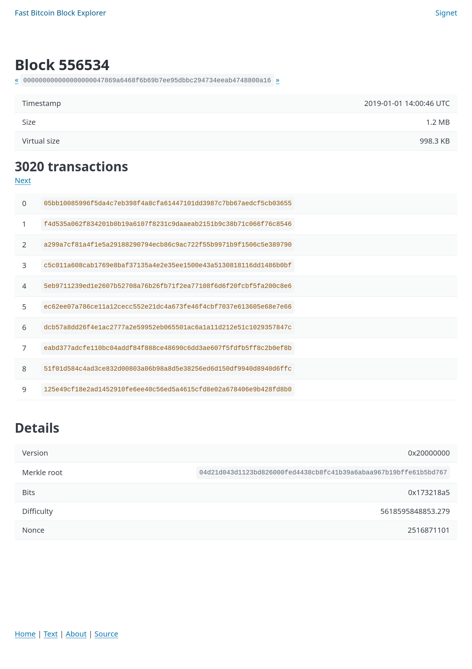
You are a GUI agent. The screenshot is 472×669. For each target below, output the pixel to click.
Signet (446, 13)
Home (25, 634)
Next (23, 180)
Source (106, 634)
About (76, 634)
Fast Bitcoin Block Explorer (60, 13)
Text (51, 634)
